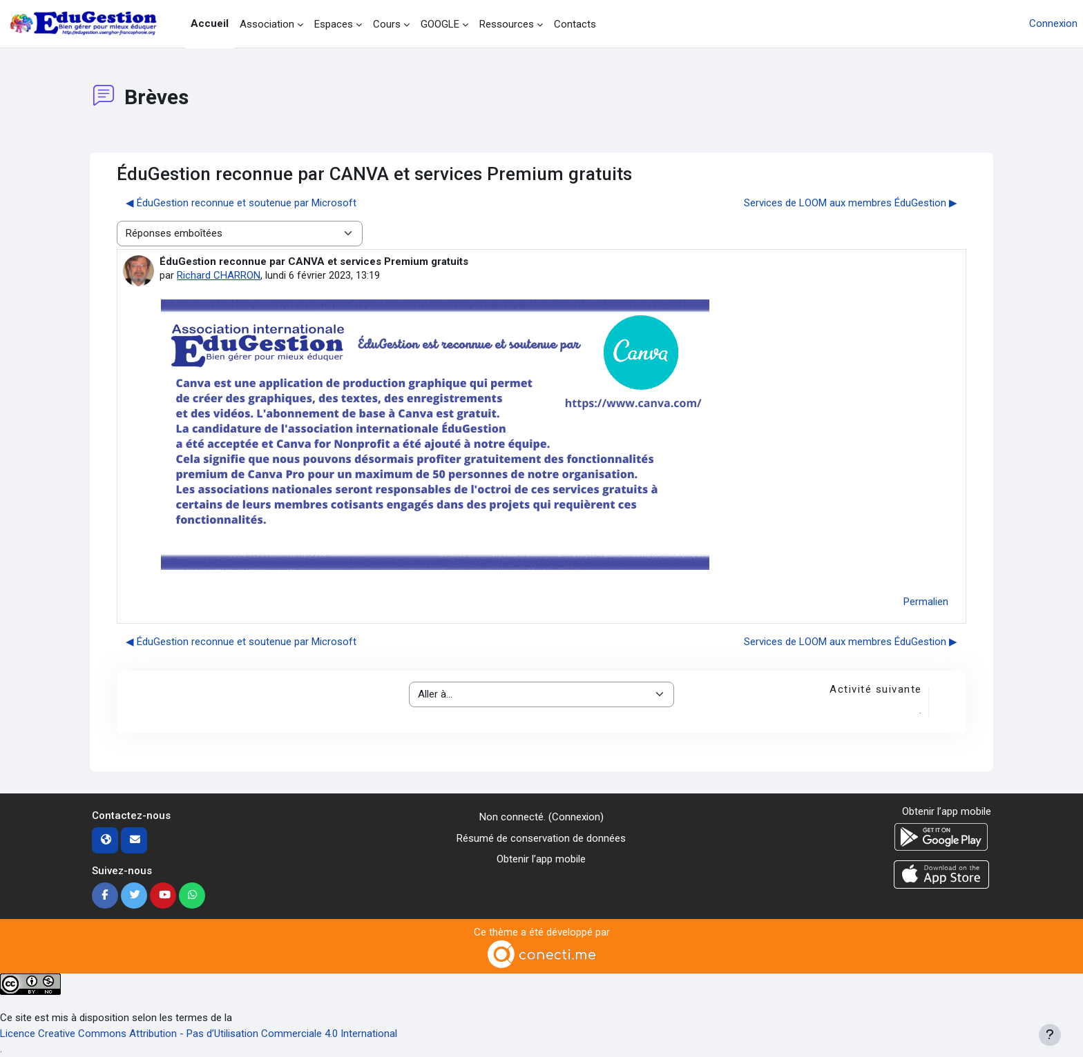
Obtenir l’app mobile (541, 859)
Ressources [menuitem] (506, 24)
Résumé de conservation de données (541, 838)
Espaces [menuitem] (333, 24)
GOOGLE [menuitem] (440, 24)
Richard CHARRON (218, 275)
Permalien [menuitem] (925, 601)
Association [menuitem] (267, 24)
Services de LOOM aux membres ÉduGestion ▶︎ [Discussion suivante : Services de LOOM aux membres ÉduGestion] (850, 203)
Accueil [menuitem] (210, 23)
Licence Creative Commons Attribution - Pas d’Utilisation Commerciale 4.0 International (198, 1033)
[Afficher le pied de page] (1050, 1035)
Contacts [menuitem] (575, 24)
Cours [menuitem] (387, 24)
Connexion (1053, 23)
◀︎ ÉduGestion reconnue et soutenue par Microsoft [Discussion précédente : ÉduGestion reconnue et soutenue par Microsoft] (241, 203)
